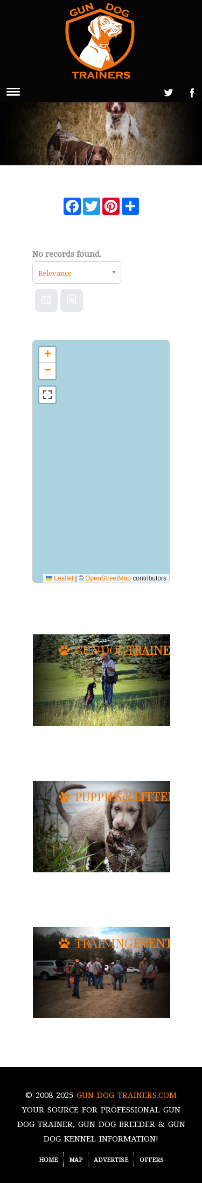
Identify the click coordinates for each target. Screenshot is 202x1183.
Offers (152, 1160)
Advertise (111, 1160)
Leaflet (59, 578)
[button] (47, 355)
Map (75, 1160)
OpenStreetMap (108, 578)
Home (48, 1160)
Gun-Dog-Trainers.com (126, 1094)
